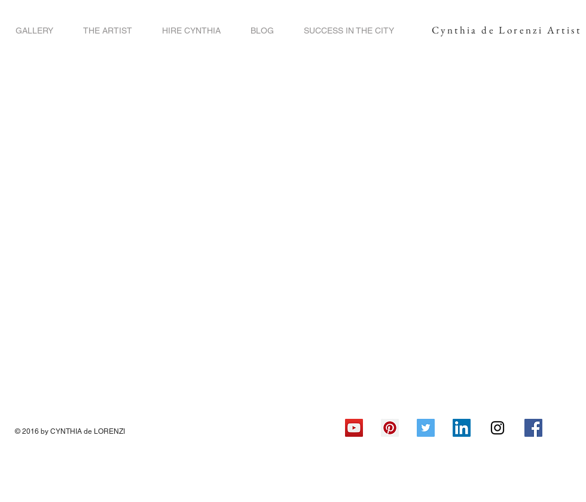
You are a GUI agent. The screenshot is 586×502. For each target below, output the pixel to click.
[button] (34, 31)
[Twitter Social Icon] (426, 428)
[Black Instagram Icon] (497, 428)
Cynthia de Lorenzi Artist (506, 29)
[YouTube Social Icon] (354, 428)
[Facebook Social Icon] (533, 428)
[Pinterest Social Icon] (390, 428)
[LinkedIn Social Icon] (462, 428)
